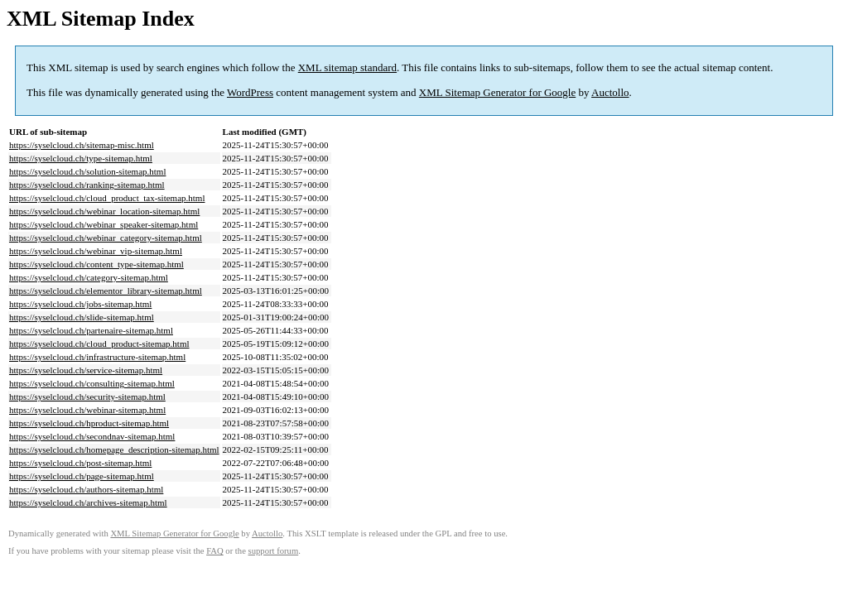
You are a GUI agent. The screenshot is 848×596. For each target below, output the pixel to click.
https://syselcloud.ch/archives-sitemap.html (88, 502)
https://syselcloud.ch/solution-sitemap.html (87, 171)
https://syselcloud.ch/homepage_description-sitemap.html (114, 449)
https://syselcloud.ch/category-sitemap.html (88, 277)
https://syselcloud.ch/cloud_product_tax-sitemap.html (107, 198)
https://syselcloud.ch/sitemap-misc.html (81, 145)
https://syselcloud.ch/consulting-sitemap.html (92, 383)
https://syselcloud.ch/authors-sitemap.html (86, 489)
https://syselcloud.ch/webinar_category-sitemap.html (105, 238)
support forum (273, 550)
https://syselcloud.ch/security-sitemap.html (87, 396)
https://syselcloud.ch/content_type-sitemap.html (96, 264)
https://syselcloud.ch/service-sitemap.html (85, 370)
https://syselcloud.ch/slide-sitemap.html (81, 317)
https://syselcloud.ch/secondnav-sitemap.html (92, 436)
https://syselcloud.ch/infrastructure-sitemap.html (97, 357)
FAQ (215, 550)
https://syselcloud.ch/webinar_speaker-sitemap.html (103, 224)
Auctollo (610, 92)
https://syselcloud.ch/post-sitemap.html (80, 463)
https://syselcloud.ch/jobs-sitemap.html (80, 304)
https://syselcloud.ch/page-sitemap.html (81, 476)
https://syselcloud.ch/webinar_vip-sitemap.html (95, 251)
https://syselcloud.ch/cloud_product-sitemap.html (99, 343)
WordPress (250, 92)
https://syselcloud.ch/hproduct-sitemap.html (89, 423)
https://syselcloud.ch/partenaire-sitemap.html (91, 330)
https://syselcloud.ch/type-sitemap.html (80, 158)
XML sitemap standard (347, 67)
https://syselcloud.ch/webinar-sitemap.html (87, 410)
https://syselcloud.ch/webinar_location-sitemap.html (104, 211)
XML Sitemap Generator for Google (497, 92)
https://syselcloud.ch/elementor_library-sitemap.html (105, 291)
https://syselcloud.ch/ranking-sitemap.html (87, 185)
